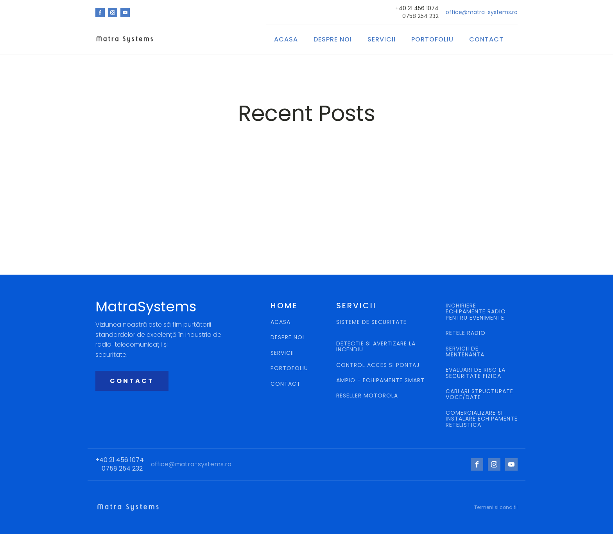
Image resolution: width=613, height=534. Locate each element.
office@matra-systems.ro (482, 12)
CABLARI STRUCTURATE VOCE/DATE (479, 394)
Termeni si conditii (496, 507)
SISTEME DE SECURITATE (371, 322)
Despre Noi (333, 39)
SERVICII (381, 39)
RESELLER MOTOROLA (368, 396)
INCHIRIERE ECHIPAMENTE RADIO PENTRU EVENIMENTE (476, 312)
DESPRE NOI (287, 337)
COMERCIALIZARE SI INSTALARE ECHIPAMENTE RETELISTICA (482, 419)
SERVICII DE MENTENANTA (465, 352)
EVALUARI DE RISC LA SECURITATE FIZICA (475, 373)
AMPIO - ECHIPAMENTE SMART (380, 380)
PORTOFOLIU (289, 368)
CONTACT (486, 39)
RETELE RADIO (467, 333)
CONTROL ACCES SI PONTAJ (378, 365)
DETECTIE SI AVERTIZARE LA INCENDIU (376, 347)
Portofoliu (432, 39)
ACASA (286, 39)
